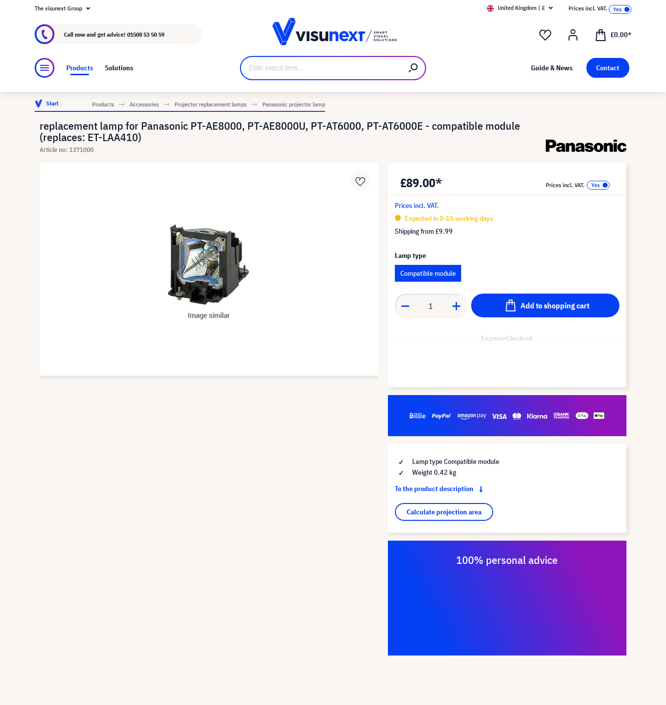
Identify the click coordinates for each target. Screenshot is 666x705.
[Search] (413, 68)
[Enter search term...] (321, 68)
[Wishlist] (545, 35)
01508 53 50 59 (145, 34)
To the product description (441, 488)
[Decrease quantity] (405, 306)
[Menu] (44, 68)
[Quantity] (430, 306)
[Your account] (573, 35)
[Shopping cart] (613, 34)
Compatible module (428, 273)
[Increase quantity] (456, 306)
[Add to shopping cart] (545, 305)
